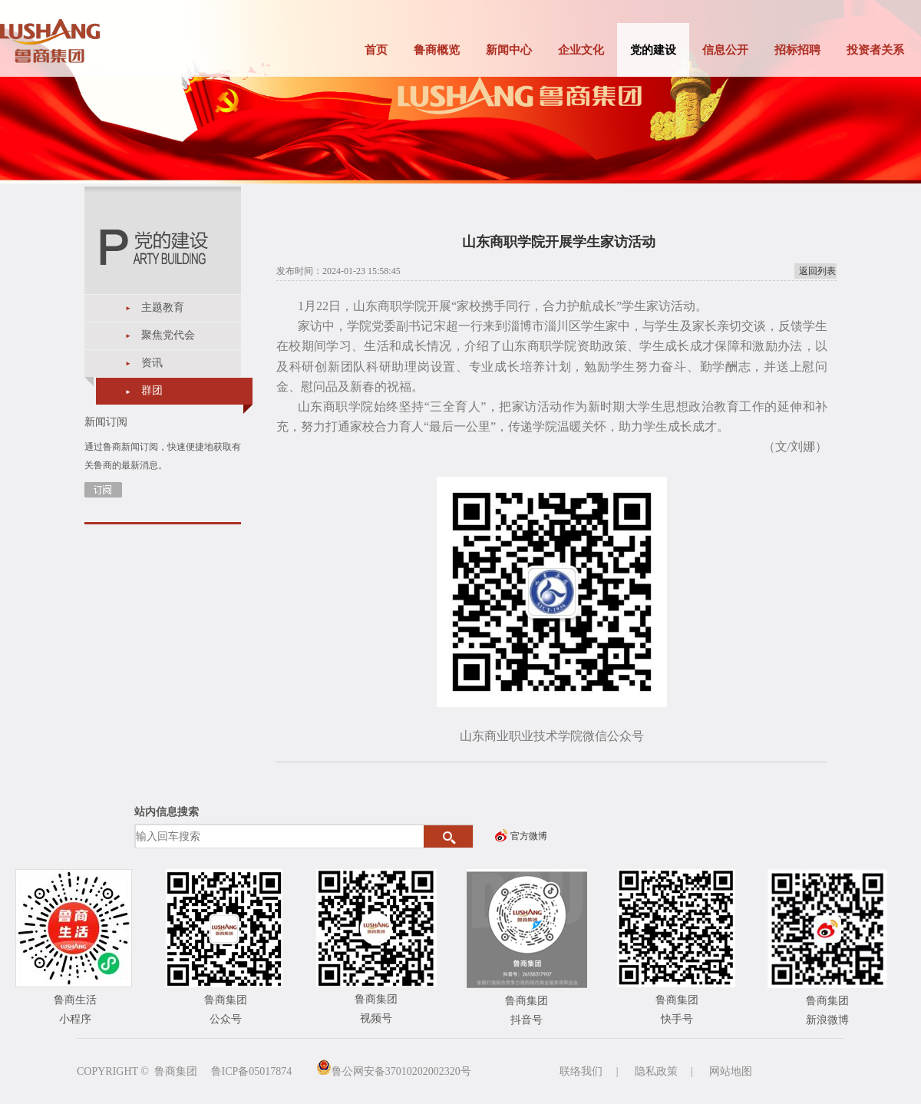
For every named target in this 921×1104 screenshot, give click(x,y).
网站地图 (730, 1071)
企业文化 (581, 50)
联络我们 (581, 1071)
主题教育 (162, 307)
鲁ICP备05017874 (251, 1071)
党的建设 (653, 50)
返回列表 (817, 271)
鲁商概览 (437, 50)
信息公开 (725, 50)
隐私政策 (656, 1071)
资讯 (152, 363)
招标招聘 (797, 50)
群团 (152, 390)
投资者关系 (875, 50)
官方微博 (528, 836)
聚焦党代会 (168, 335)
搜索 (449, 836)
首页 (376, 50)
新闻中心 (509, 50)
